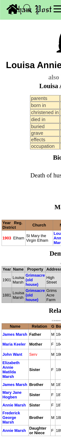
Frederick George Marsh (11, 417)
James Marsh (14, 334)
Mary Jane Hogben (11, 394)
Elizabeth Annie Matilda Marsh (11, 370)
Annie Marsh (14, 405)
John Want (12, 354)
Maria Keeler (14, 344)
